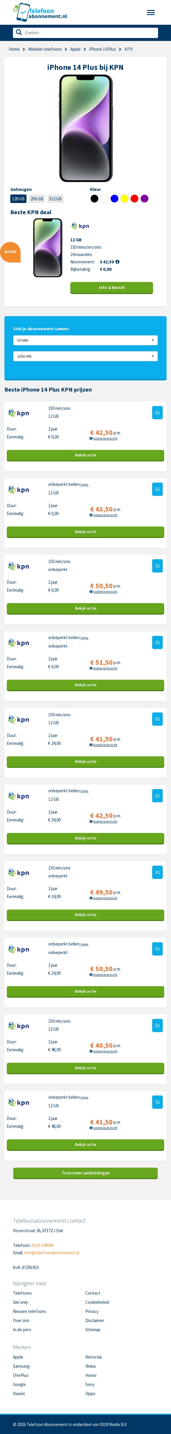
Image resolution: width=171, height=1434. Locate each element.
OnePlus (21, 1375)
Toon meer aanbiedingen (86, 1173)
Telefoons (22, 1293)
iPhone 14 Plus (102, 49)
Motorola (93, 1357)
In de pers (22, 1329)
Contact (92, 1293)
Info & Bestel (111, 287)
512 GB (55, 199)
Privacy (92, 1311)
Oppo (90, 1393)
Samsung (21, 1366)
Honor (91, 1375)
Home (14, 49)
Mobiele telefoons (45, 49)
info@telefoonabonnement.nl (51, 1252)
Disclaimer (94, 1320)
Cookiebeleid (97, 1302)
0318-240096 (42, 1245)
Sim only (20, 1302)
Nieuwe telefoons (29, 1311)
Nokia (90, 1366)
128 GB (18, 199)
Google (19, 1384)
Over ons (21, 1320)
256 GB (37, 199)
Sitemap (92, 1329)
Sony (89, 1384)
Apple (75, 49)
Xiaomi (19, 1393)
